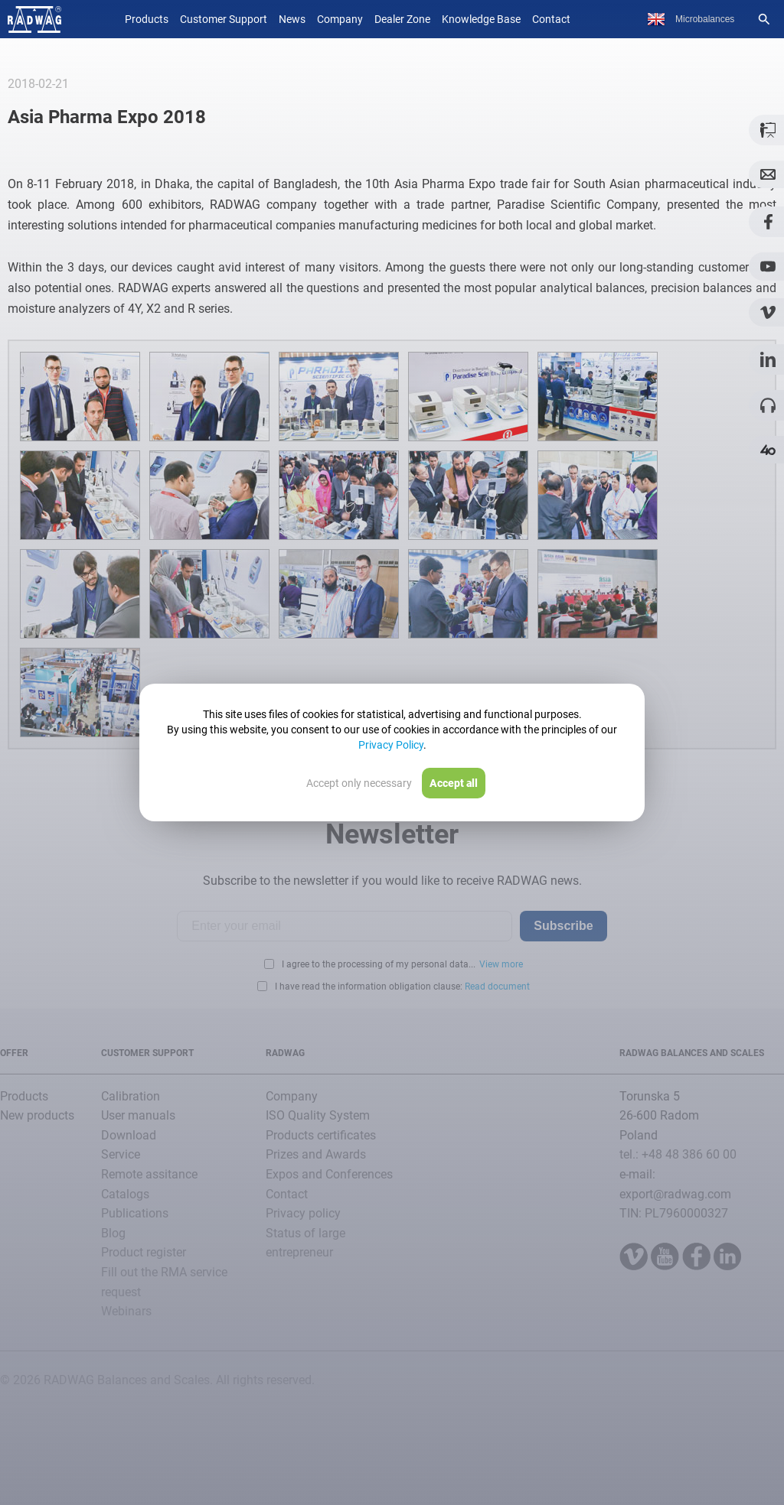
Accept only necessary (359, 783)
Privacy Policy (390, 745)
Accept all (454, 783)
